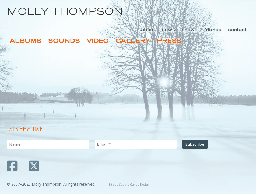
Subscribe (194, 144)
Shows (189, 29)
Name (15, 144)
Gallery (132, 40)
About (148, 29)
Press (169, 40)
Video (98, 40)
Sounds (64, 40)
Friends (212, 29)
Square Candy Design (134, 184)
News (168, 29)
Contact (237, 29)
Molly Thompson (65, 11)
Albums (25, 40)
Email (104, 144)
